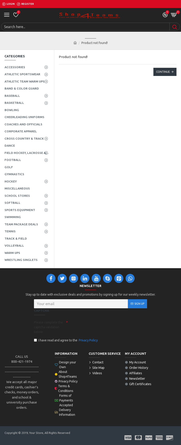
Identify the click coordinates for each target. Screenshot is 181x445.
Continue (163, 71)
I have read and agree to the (66, 340)
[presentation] (99, 327)
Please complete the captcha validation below (48, 327)
